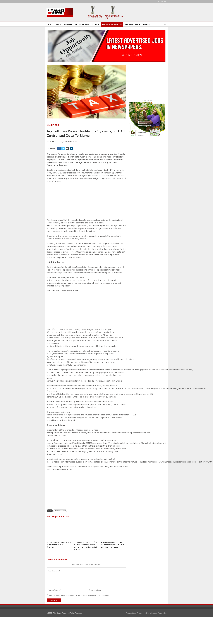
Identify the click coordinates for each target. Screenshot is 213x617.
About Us (153, 613)
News (58, 24)
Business (68, 24)
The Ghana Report (60, 510)
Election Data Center (112, 24)
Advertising (162, 613)
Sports (95, 24)
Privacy (139, 613)
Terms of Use (131, 613)
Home (50, 24)
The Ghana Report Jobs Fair (137, 24)
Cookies (146, 613)
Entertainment (82, 24)
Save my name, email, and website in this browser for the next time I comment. (79, 595)
